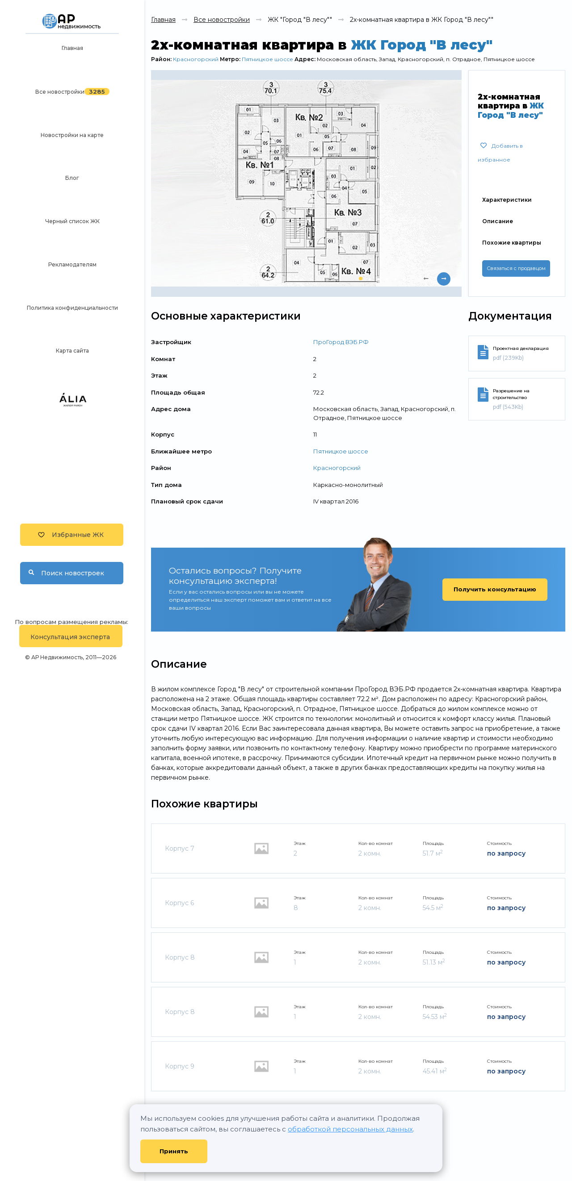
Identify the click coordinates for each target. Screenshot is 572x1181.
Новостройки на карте (72, 135)
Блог (72, 178)
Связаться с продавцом (516, 268)
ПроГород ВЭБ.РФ (341, 341)
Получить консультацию (495, 589)
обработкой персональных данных (350, 1129)
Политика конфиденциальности (72, 307)
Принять (174, 1151)
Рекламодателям (72, 264)
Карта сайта (72, 350)
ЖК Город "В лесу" (421, 45)
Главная (72, 48)
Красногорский (196, 59)
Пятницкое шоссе (267, 59)
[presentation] (426, 279)
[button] (361, 278)
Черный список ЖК (72, 221)
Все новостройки (59, 91)
